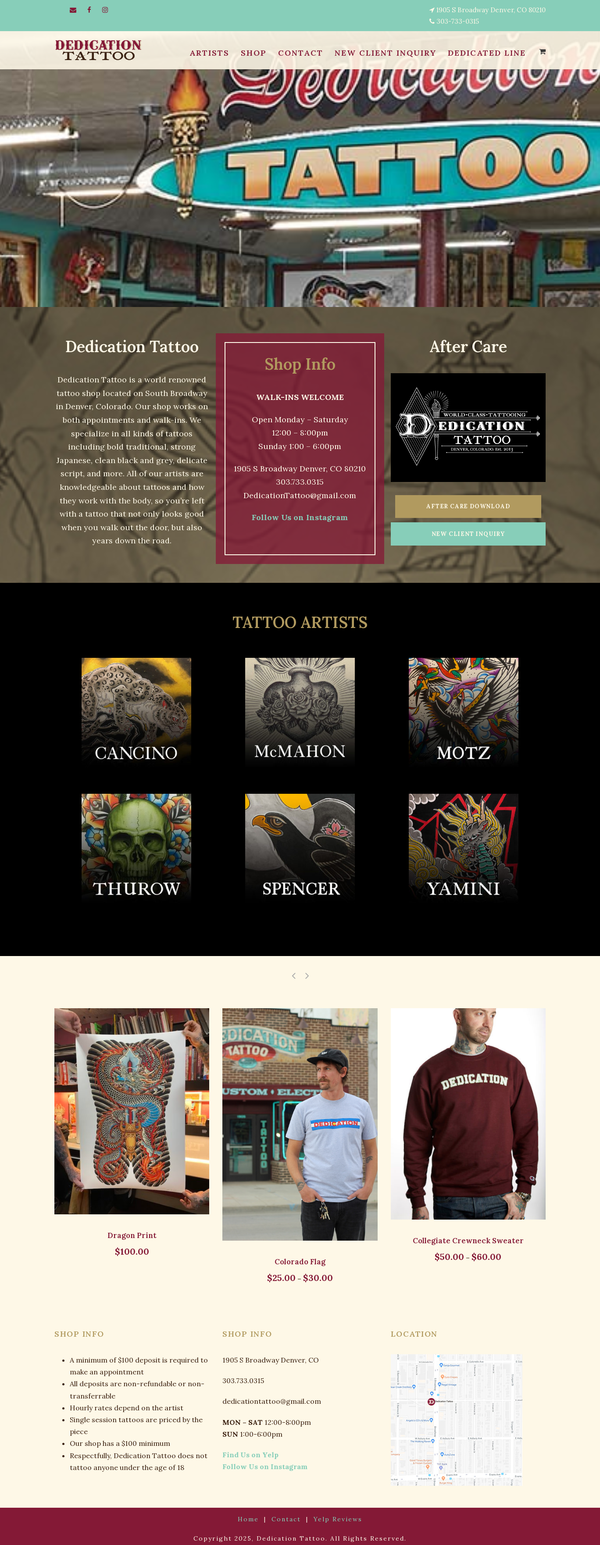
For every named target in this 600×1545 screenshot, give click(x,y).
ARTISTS (206, 53)
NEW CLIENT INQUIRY (382, 53)
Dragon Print (132, 1229)
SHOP (250, 53)
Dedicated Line (486, 53)
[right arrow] (306, 969)
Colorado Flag (300, 1256)
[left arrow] (293, 969)
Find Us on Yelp (246, 1449)
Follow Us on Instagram (300, 517)
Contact (287, 1513)
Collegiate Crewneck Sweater (468, 1235)
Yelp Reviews (333, 1513)
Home (253, 1513)
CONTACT (296, 53)
